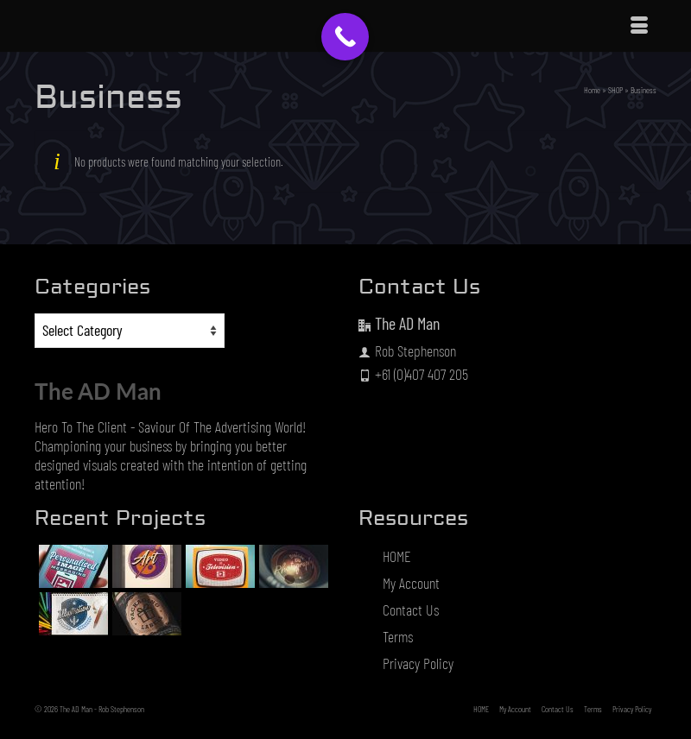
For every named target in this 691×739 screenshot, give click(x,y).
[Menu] (639, 26)
